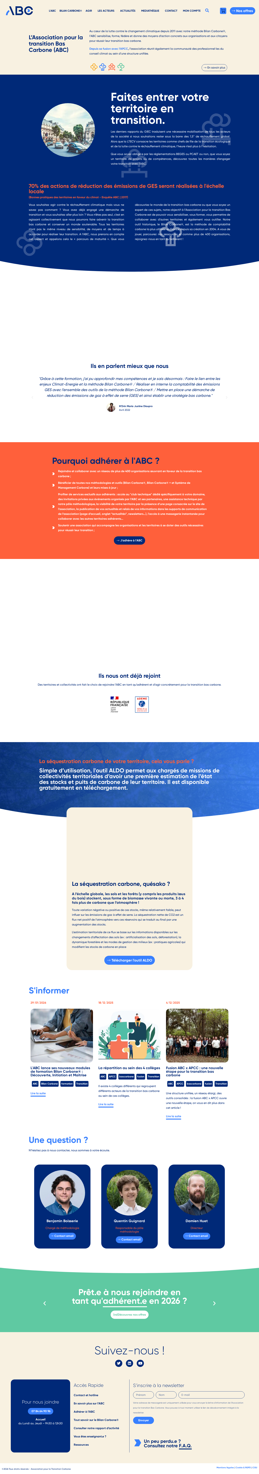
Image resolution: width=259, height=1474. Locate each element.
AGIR (89, 10)
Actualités (127, 10)
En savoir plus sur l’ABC (89, 1403)
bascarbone (126, 1076)
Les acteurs (106, 10)
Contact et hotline (86, 1395)
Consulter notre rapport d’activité (96, 1428)
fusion (140, 1076)
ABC (35, 1083)
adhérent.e (125, 1300)
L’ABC (52, 10)
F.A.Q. (185, 1446)
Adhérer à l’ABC (84, 1412)
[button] (207, 10)
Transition (82, 1083)
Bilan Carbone (49, 1083)
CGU (255, 1467)
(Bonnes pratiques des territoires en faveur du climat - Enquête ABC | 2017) (78, 197)
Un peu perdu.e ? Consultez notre (162, 1443)
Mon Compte (192, 10)
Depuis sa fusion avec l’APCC (108, 49)
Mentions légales (225, 1467)
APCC (112, 1076)
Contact (171, 10)
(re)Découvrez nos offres (129, 1315)
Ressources (81, 1445)
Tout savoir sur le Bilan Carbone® (96, 1420)
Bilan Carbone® (71, 10)
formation (67, 1083)
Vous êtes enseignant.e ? (90, 1436)
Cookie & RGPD (243, 1467)
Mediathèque (150, 10)
